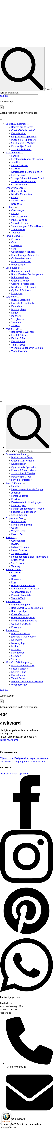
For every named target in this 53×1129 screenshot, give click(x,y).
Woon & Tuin (13, 328)
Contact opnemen (19, 773)
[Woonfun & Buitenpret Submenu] (31, 663)
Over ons (5, 773)
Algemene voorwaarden (32, 761)
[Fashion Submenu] (16, 207)
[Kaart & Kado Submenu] (21, 153)
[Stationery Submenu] (18, 297)
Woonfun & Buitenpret (18, 662)
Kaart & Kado (13, 152)
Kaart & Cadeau (14, 483)
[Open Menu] (1, 119)
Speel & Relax (13, 267)
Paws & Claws (13, 235)
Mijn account (7, 758)
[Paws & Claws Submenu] (22, 236)
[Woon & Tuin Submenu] (21, 329)
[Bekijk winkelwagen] (4, 96)
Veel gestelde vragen (25, 758)
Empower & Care (15, 187)
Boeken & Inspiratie (16, 123)
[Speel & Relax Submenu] (22, 268)
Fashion (10, 207)
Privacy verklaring (10, 761)
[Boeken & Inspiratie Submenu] (28, 124)
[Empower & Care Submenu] (25, 188)
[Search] (22, 69)
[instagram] (26, 882)
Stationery (11, 296)
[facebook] (26, 827)
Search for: (11, 450)
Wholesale (42, 758)
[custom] (26, 936)
